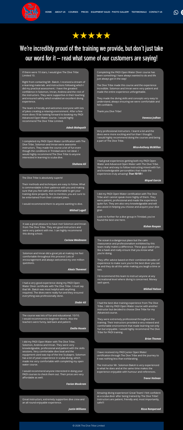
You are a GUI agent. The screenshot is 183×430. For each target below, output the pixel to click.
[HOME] (48, 12)
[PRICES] (85, 12)
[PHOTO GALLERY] (120, 12)
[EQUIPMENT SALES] (100, 12)
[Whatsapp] (176, 12)
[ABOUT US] (60, 12)
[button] (73, 12)
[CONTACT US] (155, 12)
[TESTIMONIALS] (139, 12)
